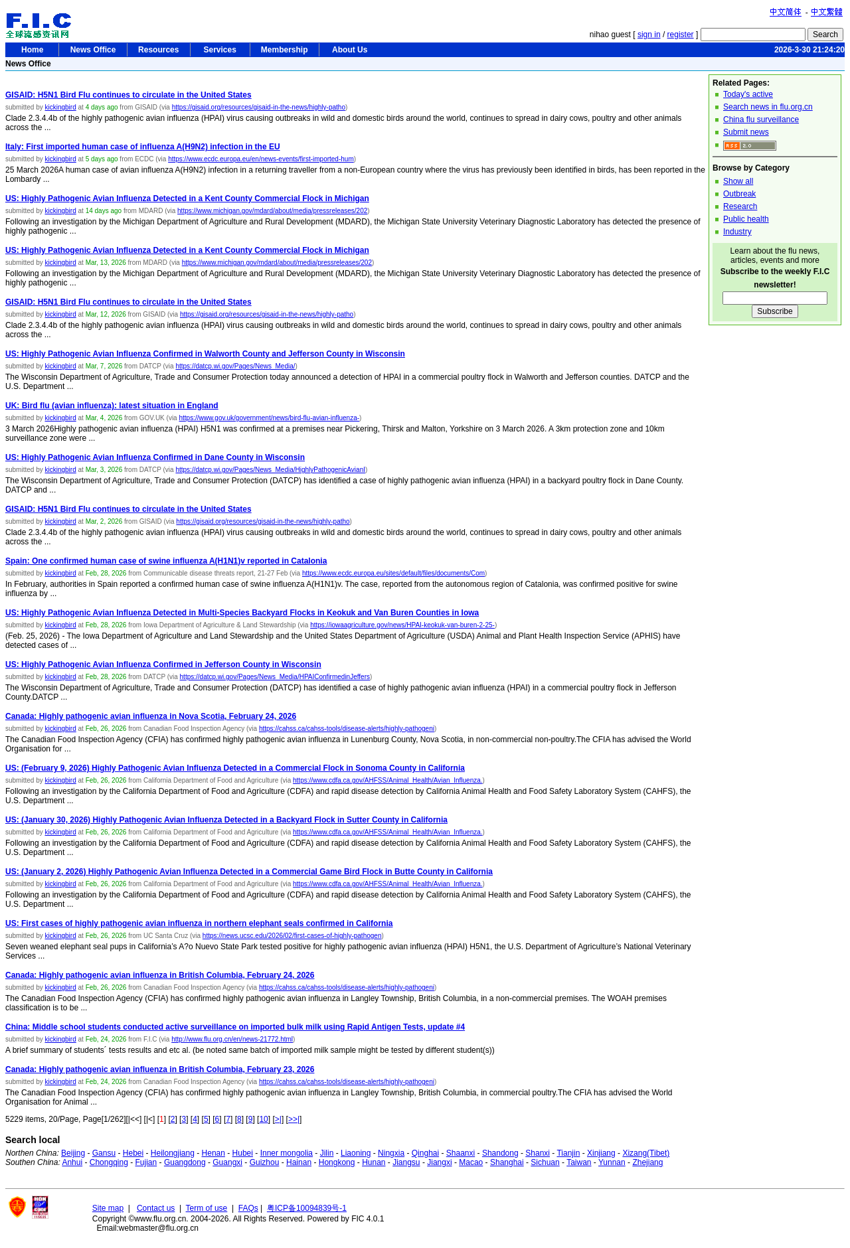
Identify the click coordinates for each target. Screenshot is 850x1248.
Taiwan (578, 1162)
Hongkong (337, 1162)
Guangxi (227, 1162)
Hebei (133, 1153)
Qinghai (425, 1153)
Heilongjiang (173, 1153)
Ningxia (391, 1153)
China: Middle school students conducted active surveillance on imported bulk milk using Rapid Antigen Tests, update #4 (235, 1027)
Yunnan (612, 1162)
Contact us (156, 1208)
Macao (471, 1162)
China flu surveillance (761, 119)
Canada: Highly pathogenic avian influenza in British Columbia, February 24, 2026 (159, 975)
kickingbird (60, 107)
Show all (738, 181)
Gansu (104, 1153)
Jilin (327, 1153)
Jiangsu (406, 1162)
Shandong (500, 1153)
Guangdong (185, 1162)
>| (278, 1119)
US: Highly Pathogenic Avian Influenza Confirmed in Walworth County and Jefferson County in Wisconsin (205, 353)
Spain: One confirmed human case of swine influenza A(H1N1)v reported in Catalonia (166, 561)
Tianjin (568, 1153)
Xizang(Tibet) (645, 1153)
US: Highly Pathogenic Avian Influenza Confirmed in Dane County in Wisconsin (155, 457)
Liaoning (356, 1153)
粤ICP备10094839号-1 (307, 1208)
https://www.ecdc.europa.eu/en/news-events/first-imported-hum (261, 159)
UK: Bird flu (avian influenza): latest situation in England (111, 405)
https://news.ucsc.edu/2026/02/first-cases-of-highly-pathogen (292, 935)
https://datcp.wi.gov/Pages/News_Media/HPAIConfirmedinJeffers (275, 676)
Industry (737, 231)
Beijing (73, 1153)
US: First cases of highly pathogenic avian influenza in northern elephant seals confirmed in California (198, 923)
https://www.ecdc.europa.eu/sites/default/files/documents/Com (393, 573)
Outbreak (739, 193)
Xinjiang (601, 1153)
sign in (649, 34)
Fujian (146, 1162)
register (680, 34)
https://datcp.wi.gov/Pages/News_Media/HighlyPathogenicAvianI (270, 469)
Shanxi (537, 1153)
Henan (213, 1153)
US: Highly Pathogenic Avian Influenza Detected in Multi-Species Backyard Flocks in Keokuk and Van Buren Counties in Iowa (242, 612)
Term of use (207, 1208)
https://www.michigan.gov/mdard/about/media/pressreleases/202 (272, 210)
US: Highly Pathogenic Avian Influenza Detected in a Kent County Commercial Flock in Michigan (187, 198)
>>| (293, 1119)
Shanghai (507, 1162)
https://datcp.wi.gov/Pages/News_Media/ (235, 366)
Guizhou (265, 1162)
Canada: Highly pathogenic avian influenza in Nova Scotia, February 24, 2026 (150, 716)
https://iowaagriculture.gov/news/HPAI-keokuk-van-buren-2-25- (402, 625)
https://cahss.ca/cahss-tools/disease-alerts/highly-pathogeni (346, 728)
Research (740, 206)
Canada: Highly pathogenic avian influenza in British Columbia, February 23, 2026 (159, 1069)
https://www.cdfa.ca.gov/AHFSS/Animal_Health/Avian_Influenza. (388, 780)
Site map (108, 1208)
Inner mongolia (286, 1153)
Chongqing (109, 1162)
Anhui (72, 1162)
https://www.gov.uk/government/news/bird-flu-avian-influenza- (269, 418)
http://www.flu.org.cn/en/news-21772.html (232, 1039)
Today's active (748, 94)
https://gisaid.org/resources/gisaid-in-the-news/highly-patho (258, 107)
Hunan (373, 1162)
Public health (746, 219)
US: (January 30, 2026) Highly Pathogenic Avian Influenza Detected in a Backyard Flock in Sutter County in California (226, 819)
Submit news (746, 132)
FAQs (248, 1208)
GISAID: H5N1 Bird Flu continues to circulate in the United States (128, 95)
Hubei (242, 1153)
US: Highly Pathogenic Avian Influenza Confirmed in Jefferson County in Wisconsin (163, 664)
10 (263, 1119)
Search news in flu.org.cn (768, 107)
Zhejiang (647, 1162)
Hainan (298, 1162)
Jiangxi (439, 1162)
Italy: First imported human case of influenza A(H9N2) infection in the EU (142, 146)
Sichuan (545, 1162)
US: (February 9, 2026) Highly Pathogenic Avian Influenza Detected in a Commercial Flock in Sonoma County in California (235, 768)
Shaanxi (460, 1153)
